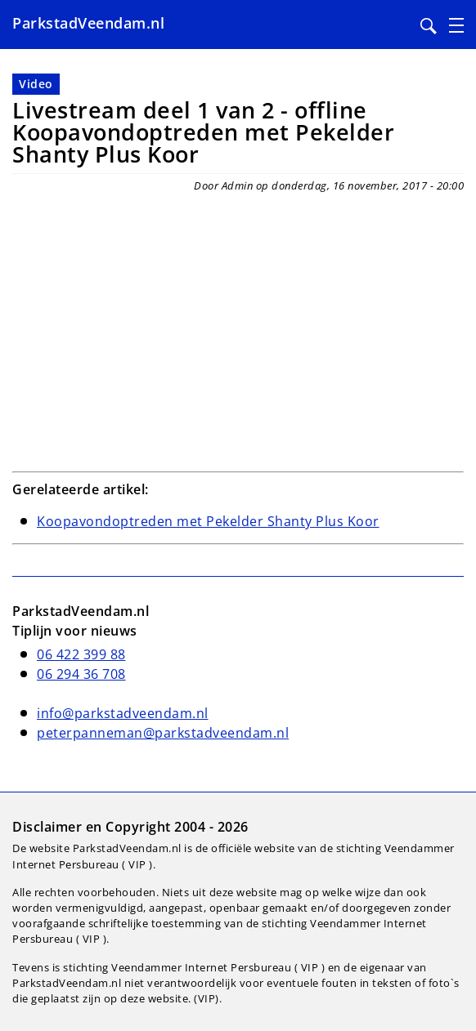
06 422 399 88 (81, 654)
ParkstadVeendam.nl (88, 23)
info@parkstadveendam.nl (123, 713)
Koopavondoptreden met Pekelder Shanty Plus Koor (208, 521)
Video (36, 83)
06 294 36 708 (81, 674)
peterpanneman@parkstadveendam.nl (163, 733)
